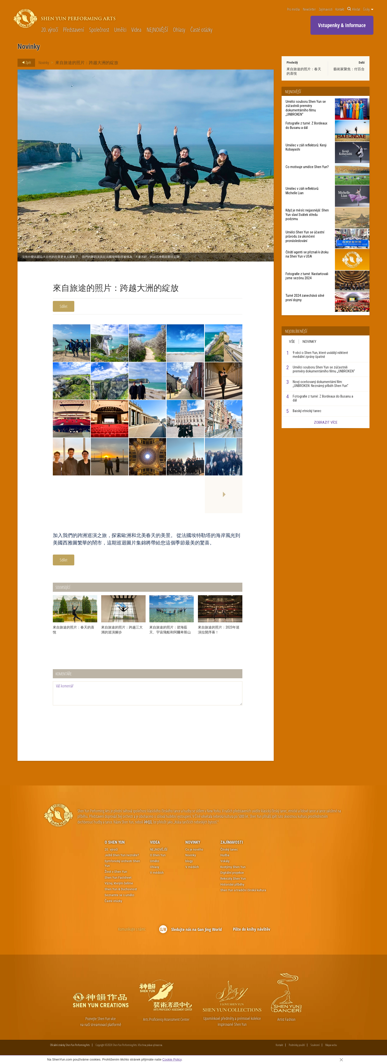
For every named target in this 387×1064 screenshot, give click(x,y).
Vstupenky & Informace (342, 25)
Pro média (293, 9)
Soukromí (315, 1045)
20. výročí (49, 30)
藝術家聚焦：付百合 (349, 69)
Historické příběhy (232, 884)
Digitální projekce (232, 872)
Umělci (120, 30)
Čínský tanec (229, 849)
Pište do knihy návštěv (251, 929)
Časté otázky (201, 30)
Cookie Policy (172, 1059)
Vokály (225, 861)
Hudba (224, 855)
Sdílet (63, 306)
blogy (189, 861)
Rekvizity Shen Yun (233, 878)
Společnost (99, 30)
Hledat (353, 9)
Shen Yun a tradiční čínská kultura (243, 890)
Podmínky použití (297, 1045)
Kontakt (339, 9)
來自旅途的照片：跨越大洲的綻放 (86, 62)
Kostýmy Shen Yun (233, 867)
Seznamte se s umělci (119, 895)
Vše (292, 341)
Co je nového (194, 849)
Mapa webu (331, 1045)
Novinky (44, 62)
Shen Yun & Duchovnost (121, 889)
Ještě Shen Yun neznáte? (122, 855)
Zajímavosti (325, 9)
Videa (136, 30)
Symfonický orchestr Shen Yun (122, 863)
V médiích (157, 872)
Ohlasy (179, 30)
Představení (73, 30)
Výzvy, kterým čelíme (119, 883)
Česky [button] (368, 9)
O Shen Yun (115, 842)
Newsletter (309, 9)
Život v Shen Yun (116, 871)
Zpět (25, 63)
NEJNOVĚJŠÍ (157, 30)
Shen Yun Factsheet (118, 877)
